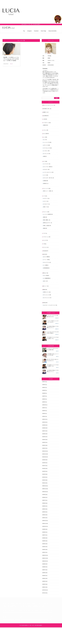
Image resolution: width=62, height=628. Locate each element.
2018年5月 (44, 575)
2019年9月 (44, 529)
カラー (44, 161)
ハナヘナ (45, 175)
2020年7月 (44, 500)
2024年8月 (44, 393)
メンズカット (46, 150)
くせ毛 (44, 119)
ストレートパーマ (46, 188)
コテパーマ (45, 201)
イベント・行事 (46, 259)
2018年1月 (44, 587)
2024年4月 (44, 399)
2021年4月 (44, 474)
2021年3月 (44, 477)
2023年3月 (44, 413)
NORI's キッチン (46, 292)
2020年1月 (44, 517)
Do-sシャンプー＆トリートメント (48, 105)
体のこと (45, 281)
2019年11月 (44, 523)
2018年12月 (44, 555)
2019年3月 (44, 546)
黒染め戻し (45, 183)
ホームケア (45, 240)
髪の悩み (44, 302)
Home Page (43, 30)
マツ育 (44, 243)
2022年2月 (44, 445)
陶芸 (44, 228)
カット (44, 137)
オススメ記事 (45, 133)
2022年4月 (44, 439)
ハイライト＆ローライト (48, 172)
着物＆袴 (45, 125)
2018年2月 (44, 584)
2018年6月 (44, 572)
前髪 (44, 156)
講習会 (44, 289)
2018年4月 (44, 578)
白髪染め (45, 180)
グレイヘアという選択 (47, 166)
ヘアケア (44, 233)
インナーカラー (46, 163)
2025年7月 (44, 381)
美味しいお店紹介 (46, 225)
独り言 (44, 254)
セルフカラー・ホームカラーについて (50, 305)
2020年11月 (44, 488)
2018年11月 (44, 558)
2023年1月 (44, 416)
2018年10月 (44, 561)
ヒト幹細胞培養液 (46, 278)
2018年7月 (44, 569)
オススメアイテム (46, 262)
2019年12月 (44, 520)
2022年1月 (44, 448)
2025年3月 (44, 384)
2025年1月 (44, 387)
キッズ (45, 139)
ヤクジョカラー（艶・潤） (48, 177)
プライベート (45, 211)
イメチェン (45, 130)
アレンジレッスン (46, 294)
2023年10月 (44, 404)
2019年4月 (44, 543)
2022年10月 (44, 422)
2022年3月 (44, 442)
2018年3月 (44, 581)
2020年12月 (44, 485)
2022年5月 (44, 436)
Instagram (29, 30)
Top (24, 30)
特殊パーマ (45, 206)
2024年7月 (44, 396)
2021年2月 (44, 480)
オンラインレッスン (47, 297)
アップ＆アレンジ (46, 122)
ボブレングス (46, 145)
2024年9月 (44, 390)
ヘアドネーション (46, 236)
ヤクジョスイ (45, 247)
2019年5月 (44, 540)
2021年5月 (44, 471)
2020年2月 (44, 514)
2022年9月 (44, 425)
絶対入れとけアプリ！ (47, 222)
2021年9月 (44, 459)
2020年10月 (44, 491)
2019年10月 (44, 526)
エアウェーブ (46, 198)
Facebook (36, 30)
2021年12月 (44, 451)
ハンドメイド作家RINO (47, 214)
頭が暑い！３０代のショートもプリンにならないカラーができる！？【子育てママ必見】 (11, 59)
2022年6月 (44, 433)
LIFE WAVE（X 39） (46, 108)
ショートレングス (46, 142)
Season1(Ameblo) (52, 30)
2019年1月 (44, 552)
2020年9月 (44, 494)
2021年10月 (44, 456)
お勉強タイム (45, 112)
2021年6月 (44, 468)
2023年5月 (44, 410)
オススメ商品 (46, 275)
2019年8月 (44, 532)
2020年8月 (44, 497)
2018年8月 (44, 566)
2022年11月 (44, 419)
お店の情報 (45, 115)
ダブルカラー (46, 169)
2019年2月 (44, 549)
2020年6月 (44, 503)
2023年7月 (44, 407)
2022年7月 (44, 430)
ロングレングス (46, 153)
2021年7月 (44, 465)
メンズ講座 (45, 265)
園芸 (44, 217)
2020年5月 (44, 506)
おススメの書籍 (46, 256)
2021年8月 (44, 462)
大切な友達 (45, 250)
